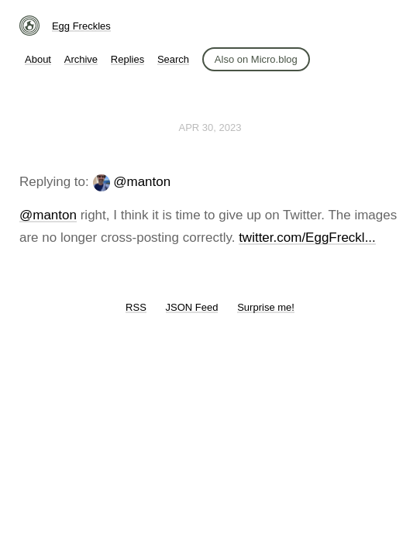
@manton (141, 181)
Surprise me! (265, 307)
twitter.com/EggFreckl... (307, 237)
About (38, 59)
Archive (81, 59)
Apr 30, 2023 (210, 127)
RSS (136, 307)
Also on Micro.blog (256, 59)
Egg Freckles (81, 26)
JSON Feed (192, 307)
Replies (127, 59)
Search (173, 59)
